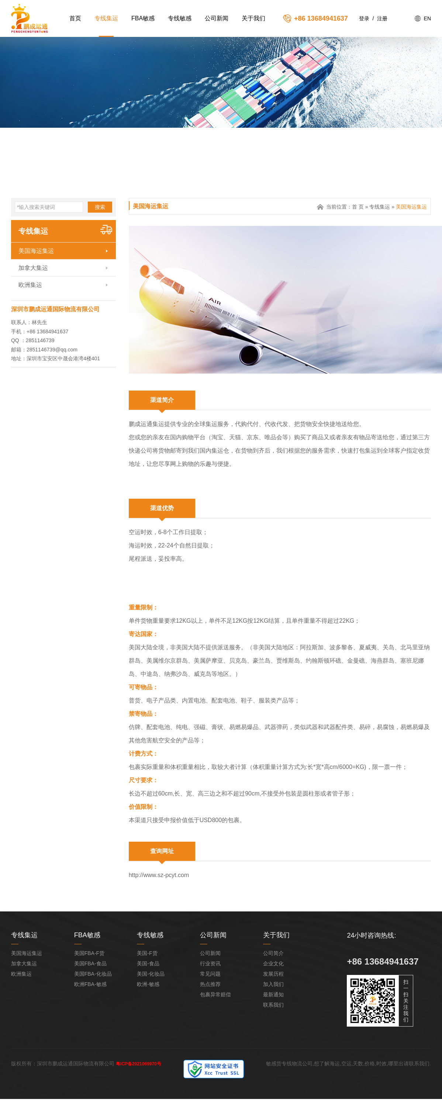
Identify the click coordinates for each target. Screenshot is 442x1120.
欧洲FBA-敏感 (90, 984)
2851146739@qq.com (52, 350)
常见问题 (210, 974)
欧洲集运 (30, 285)
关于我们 (253, 18)
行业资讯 (210, 963)
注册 (382, 18)
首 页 (358, 207)
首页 (75, 18)
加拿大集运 (33, 268)
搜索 (100, 207)
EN (427, 18)
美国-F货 (147, 953)
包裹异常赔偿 (215, 994)
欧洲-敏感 (148, 984)
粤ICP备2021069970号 (138, 1063)
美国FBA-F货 (89, 953)
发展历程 (273, 974)
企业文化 (273, 963)
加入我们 (273, 984)
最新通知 (273, 994)
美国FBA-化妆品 (93, 974)
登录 (364, 18)
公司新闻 (216, 18)
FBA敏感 (143, 18)
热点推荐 (210, 984)
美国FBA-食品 (90, 963)
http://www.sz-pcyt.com (159, 875)
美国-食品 (148, 963)
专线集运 (106, 18)
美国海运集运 (36, 251)
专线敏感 (179, 18)
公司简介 (273, 953)
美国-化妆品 (151, 974)
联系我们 (273, 1005)
